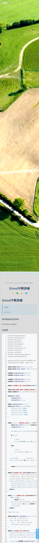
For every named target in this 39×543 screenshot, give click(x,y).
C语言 (31, 283)
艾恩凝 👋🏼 (6, 3)
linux (26, 283)
